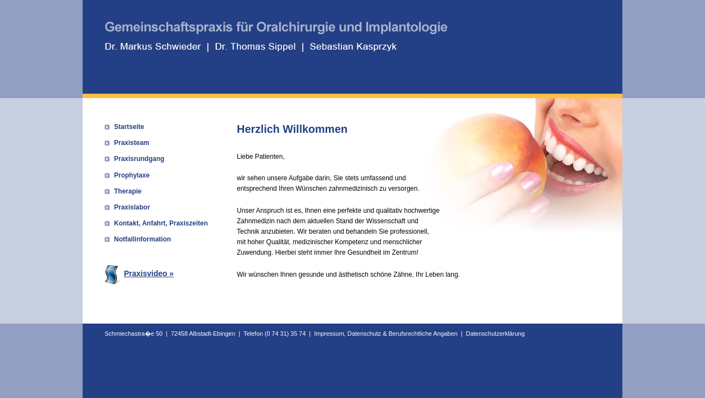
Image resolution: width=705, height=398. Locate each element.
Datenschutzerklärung (495, 333)
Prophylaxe (132, 175)
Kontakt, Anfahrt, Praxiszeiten (161, 223)
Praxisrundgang (139, 159)
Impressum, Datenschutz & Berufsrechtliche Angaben (385, 333)
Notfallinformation (142, 239)
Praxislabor (132, 207)
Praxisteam (131, 143)
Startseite (129, 127)
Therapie (128, 191)
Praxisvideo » (139, 273)
